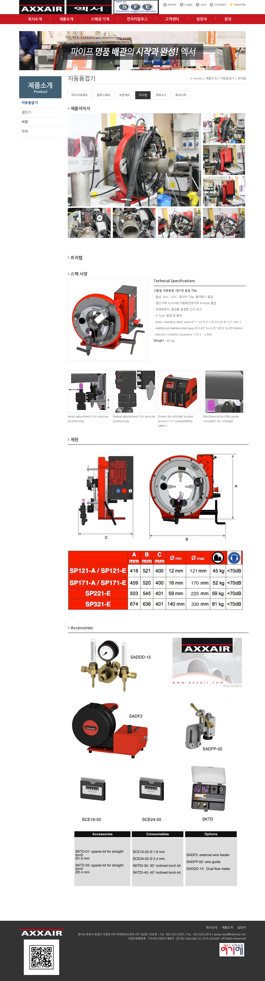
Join (203, 4)
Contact (220, 4)
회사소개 (35, 19)
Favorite (240, 4)
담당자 (202, 19)
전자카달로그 (137, 19)
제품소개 (66, 19)
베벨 (25, 121)
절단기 (26, 112)
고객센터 (172, 19)
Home (172, 4)
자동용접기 (30, 102)
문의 (228, 19)
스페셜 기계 (100, 19)
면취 (25, 131)
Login (188, 4)
